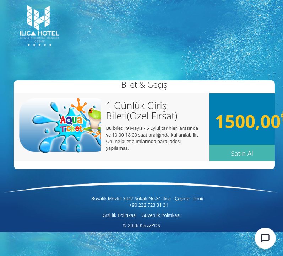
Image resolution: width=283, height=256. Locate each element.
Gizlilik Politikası (120, 215)
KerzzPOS (150, 225)
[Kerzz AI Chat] (265, 238)
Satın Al (242, 153)
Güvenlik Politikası (160, 215)
